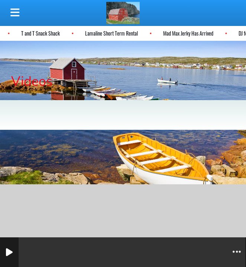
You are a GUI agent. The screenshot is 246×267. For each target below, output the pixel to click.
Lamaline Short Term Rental (111, 33)
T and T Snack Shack (40, 33)
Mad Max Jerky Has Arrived (188, 33)
